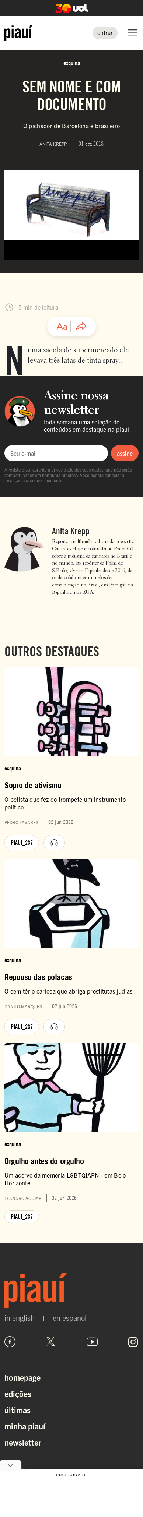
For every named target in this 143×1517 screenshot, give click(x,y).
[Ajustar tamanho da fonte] (62, 326)
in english (19, 1318)
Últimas (17, 1410)
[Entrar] (105, 33)
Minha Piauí (24, 1426)
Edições (17, 1393)
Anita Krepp (71, 531)
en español (70, 1318)
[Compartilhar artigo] (81, 326)
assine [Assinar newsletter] (125, 453)
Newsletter (22, 1442)
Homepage (22, 1377)
